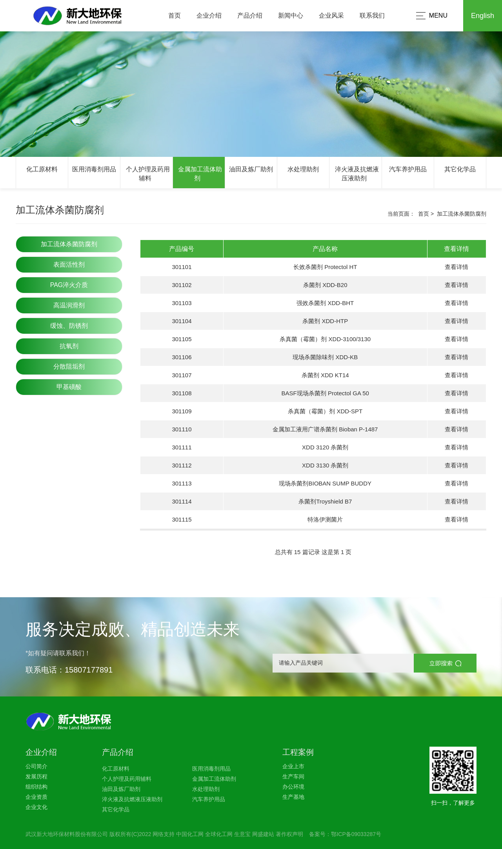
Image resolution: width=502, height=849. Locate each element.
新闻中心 (290, 15)
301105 (181, 339)
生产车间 (293, 776)
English (482, 16)
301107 (181, 375)
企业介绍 (209, 15)
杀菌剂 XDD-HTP (325, 321)
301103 (181, 303)
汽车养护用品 (408, 169)
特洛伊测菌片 (325, 519)
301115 (181, 519)
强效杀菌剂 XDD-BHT (325, 303)
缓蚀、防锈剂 (69, 325)
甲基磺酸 (69, 387)
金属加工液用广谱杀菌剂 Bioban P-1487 (325, 429)
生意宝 (242, 834)
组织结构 (36, 787)
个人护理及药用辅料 (126, 779)
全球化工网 (219, 834)
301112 (181, 465)
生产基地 (293, 797)
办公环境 (293, 787)
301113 (181, 483)
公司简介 (36, 766)
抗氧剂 (69, 346)
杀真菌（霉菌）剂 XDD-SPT (325, 411)
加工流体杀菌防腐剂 (69, 244)
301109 (181, 411)
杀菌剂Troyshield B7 (325, 501)
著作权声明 (289, 834)
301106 (181, 357)
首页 (174, 15)
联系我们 (372, 15)
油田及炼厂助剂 (251, 169)
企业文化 (36, 807)
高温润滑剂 (69, 305)
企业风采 (331, 15)
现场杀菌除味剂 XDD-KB (325, 357)
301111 (181, 447)
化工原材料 (42, 169)
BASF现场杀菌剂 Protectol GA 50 (325, 393)
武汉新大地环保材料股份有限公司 (66, 834)
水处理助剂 (303, 169)
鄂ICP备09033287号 (356, 834)
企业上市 (293, 766)
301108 (181, 393)
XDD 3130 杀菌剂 (325, 465)
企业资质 (36, 797)
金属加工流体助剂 (214, 779)
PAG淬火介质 (69, 285)
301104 (181, 321)
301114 (181, 501)
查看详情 (456, 267)
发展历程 (36, 776)
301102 (181, 285)
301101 (181, 267)
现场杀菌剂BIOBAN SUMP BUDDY (325, 483)
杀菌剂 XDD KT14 (325, 375)
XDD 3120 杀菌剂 (325, 447)
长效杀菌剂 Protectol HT (325, 267)
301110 (181, 429)
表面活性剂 (69, 264)
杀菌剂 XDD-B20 (325, 285)
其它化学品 (460, 169)
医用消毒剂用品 (94, 169)
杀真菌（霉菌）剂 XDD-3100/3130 (325, 339)
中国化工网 (190, 834)
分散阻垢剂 (69, 366)
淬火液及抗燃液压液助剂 (132, 799)
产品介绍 (249, 15)
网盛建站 (263, 834)
